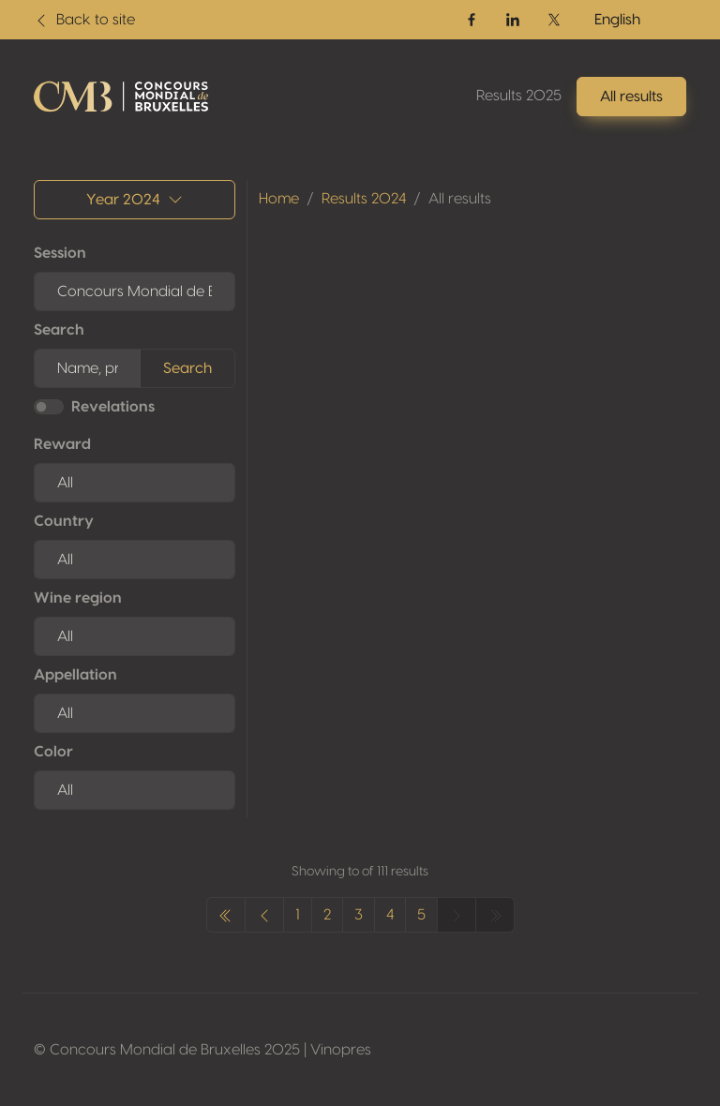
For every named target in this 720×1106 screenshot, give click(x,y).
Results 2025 (519, 95)
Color (53, 751)
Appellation (75, 674)
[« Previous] (226, 915)
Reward (62, 444)
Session (60, 253)
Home (279, 198)
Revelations (113, 406)
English (617, 19)
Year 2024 (134, 199)
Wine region (78, 597)
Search (59, 329)
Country (64, 521)
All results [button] (631, 96)
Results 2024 (364, 198)
